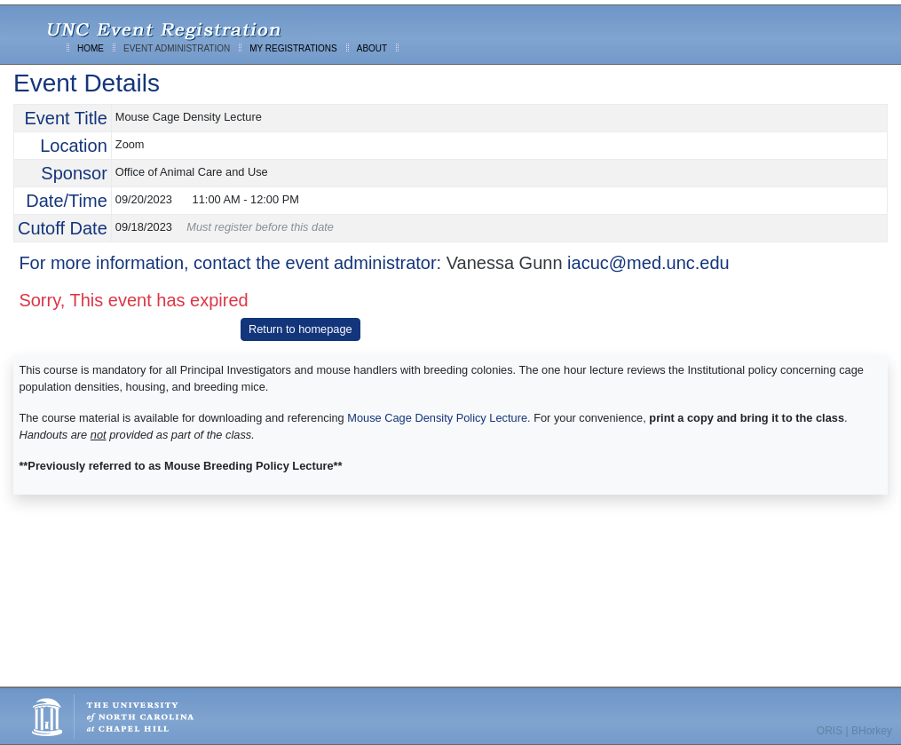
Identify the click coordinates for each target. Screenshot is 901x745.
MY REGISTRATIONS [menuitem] (293, 48)
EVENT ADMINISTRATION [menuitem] (176, 48)
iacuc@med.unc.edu (648, 263)
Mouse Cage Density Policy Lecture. (438, 417)
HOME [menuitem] (90, 48)
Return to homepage (300, 329)
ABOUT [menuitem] (372, 48)
